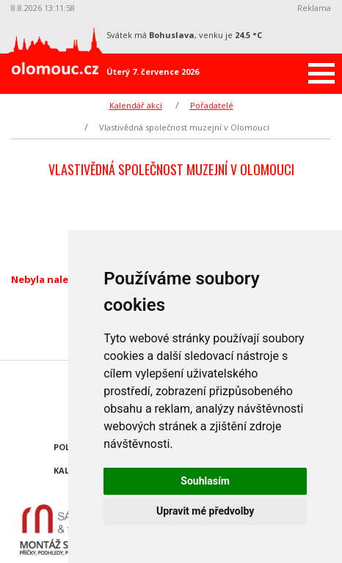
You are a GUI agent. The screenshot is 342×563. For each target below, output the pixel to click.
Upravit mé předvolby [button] (205, 511)
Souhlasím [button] (205, 481)
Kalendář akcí (135, 105)
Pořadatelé (211, 105)
